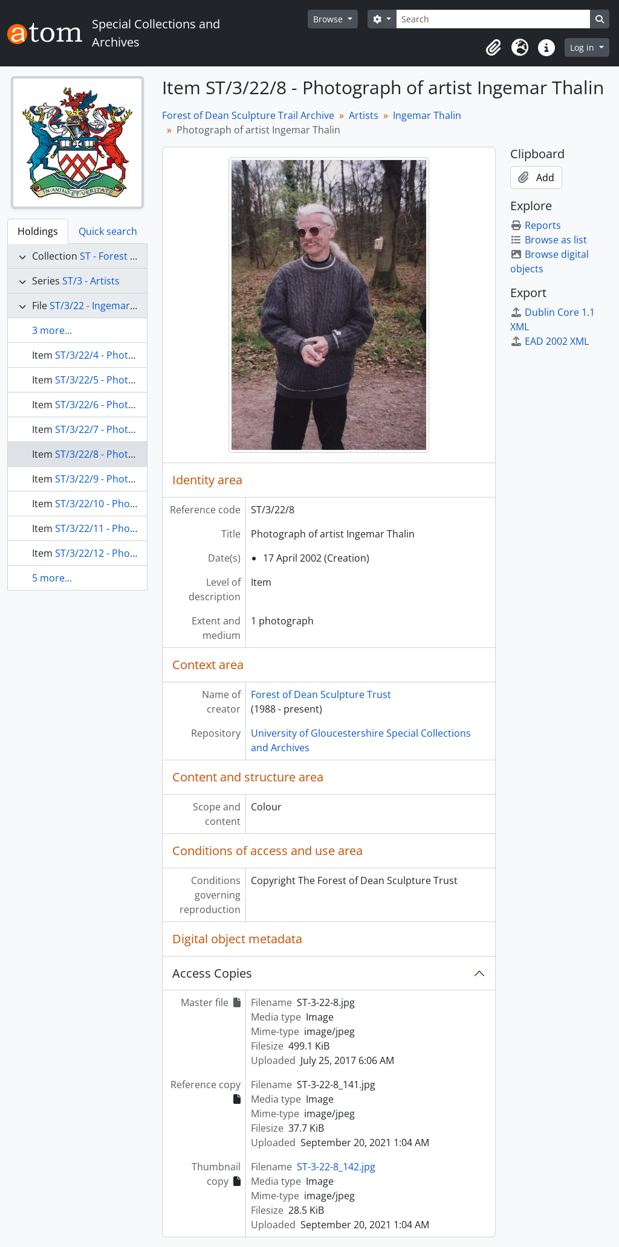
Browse (329, 19)
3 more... (52, 330)
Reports (535, 225)
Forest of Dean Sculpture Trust (321, 694)
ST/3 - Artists (91, 280)
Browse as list (548, 239)
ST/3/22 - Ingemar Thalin (105, 305)
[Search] (493, 19)
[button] (493, 47)
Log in (583, 47)
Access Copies (212, 973)
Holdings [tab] (38, 231)
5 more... (52, 578)
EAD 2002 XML (549, 341)
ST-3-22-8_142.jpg (336, 1166)
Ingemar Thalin (427, 115)
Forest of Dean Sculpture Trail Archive (248, 115)
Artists (363, 115)
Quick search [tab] (108, 231)
